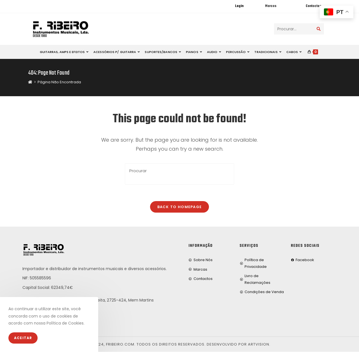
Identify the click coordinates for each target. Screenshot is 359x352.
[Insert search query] (179, 174)
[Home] (30, 82)
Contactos (313, 6)
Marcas (270, 6)
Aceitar (23, 337)
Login (239, 6)
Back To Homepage (179, 207)
